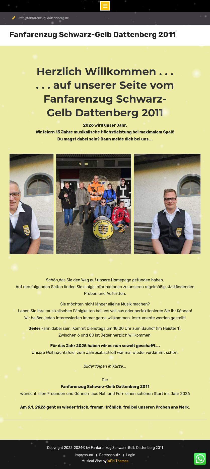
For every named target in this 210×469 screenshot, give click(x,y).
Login (130, 455)
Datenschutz (109, 455)
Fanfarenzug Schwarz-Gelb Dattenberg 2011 (93, 34)
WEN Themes (117, 461)
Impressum (84, 455)
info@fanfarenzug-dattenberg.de (44, 18)
